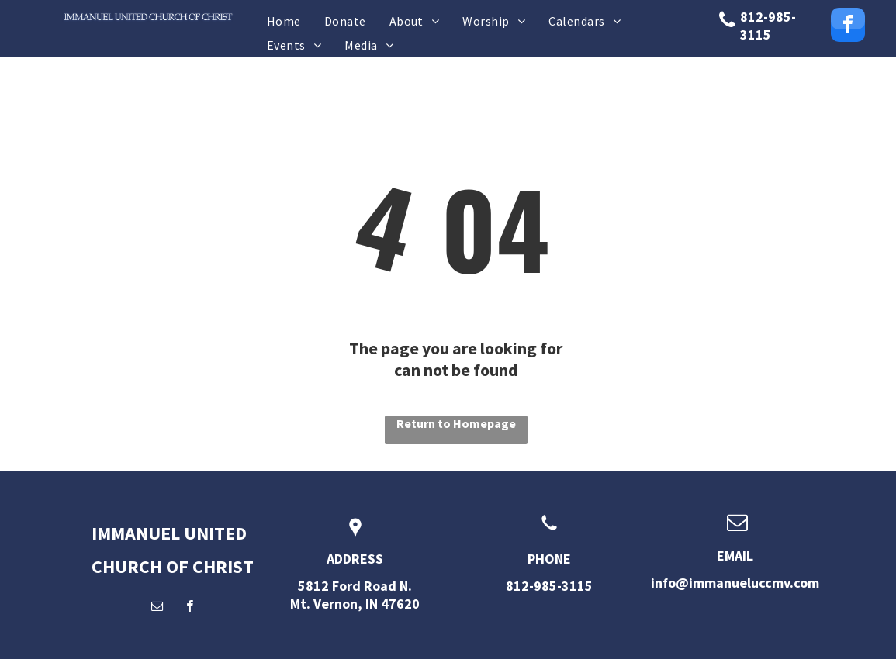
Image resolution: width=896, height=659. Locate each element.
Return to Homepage (456, 423)
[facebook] (848, 27)
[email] (157, 608)
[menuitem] (284, 21)
